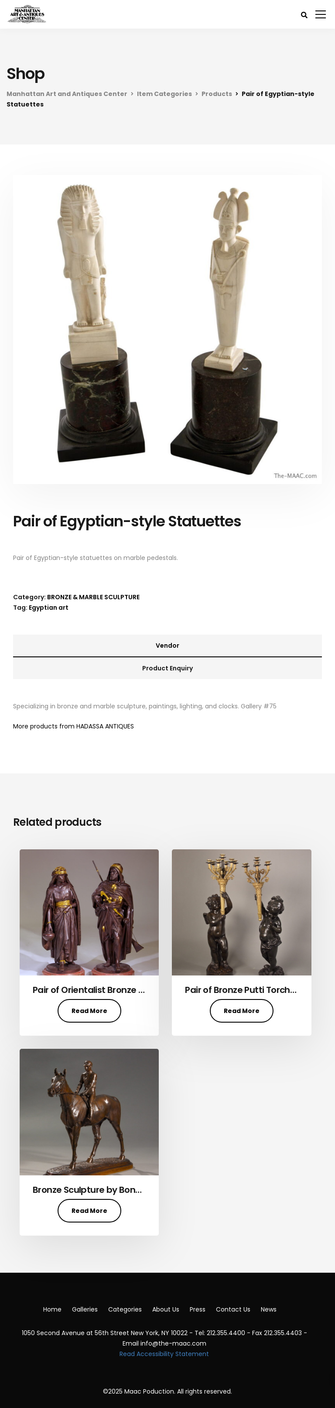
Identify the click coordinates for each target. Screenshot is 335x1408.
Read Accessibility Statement (164, 1354)
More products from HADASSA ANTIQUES (73, 726)
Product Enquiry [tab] (167, 668)
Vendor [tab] (167, 645)
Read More (89, 1010)
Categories (125, 1309)
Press (197, 1309)
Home (52, 1309)
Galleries (85, 1309)
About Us (165, 1309)
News (269, 1309)
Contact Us (233, 1309)
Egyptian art (48, 607)
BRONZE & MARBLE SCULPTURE (93, 597)
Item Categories (164, 93)
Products (217, 93)
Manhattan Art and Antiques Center (67, 93)
